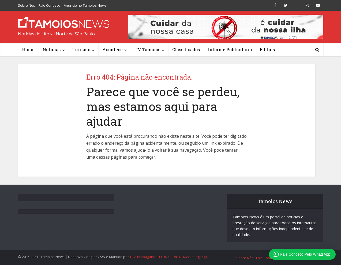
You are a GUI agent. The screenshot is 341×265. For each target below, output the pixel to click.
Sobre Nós (26, 5)
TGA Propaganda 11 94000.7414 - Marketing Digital (170, 256)
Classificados (186, 49)
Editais (267, 49)
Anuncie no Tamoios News (85, 5)
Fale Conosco (49, 5)
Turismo (81, 49)
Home (28, 49)
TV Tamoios (147, 49)
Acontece (112, 49)
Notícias (52, 49)
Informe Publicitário (230, 49)
